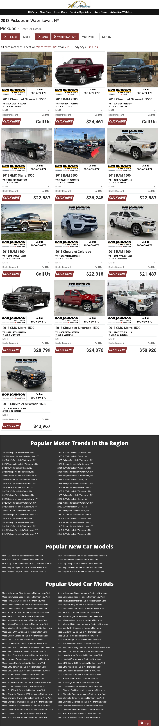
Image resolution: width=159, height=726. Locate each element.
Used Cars (60, 12)
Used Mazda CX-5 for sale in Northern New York (79, 628)
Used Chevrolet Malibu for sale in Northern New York (26, 706)
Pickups (10, 36)
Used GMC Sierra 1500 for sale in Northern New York (81, 663)
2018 (43, 36)
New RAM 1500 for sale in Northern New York (22, 556)
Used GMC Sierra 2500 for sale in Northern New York (26, 671)
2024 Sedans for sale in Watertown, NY (20, 476)
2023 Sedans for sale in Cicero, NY (18, 487)
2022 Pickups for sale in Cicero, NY (18, 495)
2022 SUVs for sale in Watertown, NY (74, 491)
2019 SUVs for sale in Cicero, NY (17, 518)
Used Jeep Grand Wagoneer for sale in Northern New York (83, 647)
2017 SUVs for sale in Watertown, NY (74, 530)
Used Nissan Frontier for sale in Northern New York (25, 624)
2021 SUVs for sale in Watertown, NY (19, 503)
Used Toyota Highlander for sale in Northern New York (81, 601)
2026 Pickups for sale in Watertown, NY (20, 452)
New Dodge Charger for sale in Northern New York (25, 571)
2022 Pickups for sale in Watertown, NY (75, 495)
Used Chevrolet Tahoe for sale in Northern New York (80, 698)
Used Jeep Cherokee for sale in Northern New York (25, 655)
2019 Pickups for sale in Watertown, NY (20, 522)
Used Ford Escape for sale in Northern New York (79, 674)
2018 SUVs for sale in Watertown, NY (19, 526)
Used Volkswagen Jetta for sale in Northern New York (26, 597)
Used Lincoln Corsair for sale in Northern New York (25, 636)
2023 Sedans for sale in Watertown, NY (75, 487)
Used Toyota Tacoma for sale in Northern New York (25, 605)
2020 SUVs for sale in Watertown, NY (19, 510)
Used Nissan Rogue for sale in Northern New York (79, 616)
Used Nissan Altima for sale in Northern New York (79, 620)
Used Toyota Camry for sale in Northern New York (79, 605)
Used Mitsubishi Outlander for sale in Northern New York (82, 624)
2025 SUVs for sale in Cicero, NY (72, 456)
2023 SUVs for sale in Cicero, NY (72, 479)
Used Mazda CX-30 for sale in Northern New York (79, 632)
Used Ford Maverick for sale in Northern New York (79, 686)
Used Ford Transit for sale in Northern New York (23, 690)
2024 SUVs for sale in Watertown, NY (74, 468)
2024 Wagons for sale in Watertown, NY (75, 476)
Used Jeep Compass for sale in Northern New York (80, 651)
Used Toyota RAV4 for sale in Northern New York (24, 601)
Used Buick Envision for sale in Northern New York (80, 717)
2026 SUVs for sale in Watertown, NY (74, 452)
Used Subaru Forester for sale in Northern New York (25, 612)
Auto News (100, 12)
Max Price (89, 36)
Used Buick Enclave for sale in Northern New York (24, 717)
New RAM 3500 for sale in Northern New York (77, 559)
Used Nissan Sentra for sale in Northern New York (24, 620)
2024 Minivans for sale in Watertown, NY (20, 479)
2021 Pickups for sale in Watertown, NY (75, 503)
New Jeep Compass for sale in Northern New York (79, 563)
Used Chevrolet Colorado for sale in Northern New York (82, 702)
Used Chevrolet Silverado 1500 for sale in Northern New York (27, 694)
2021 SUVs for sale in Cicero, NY (72, 499)
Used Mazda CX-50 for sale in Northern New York (24, 632)
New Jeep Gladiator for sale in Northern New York (79, 567)
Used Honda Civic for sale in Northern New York (23, 663)
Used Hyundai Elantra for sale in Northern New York (25, 659)
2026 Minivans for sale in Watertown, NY (20, 456)
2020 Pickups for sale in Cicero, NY (73, 510)
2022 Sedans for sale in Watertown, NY (20, 499)
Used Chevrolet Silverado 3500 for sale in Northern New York (27, 710)
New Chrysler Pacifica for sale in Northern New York (80, 571)
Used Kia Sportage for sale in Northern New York (79, 639)
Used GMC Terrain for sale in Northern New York (24, 667)
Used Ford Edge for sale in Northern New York (78, 682)
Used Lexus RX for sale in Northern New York (77, 636)
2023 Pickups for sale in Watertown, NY (75, 483)
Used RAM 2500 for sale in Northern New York (23, 616)
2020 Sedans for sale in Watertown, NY (75, 514)
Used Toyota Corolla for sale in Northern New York (24, 608)
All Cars (32, 12)
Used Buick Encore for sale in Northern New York (79, 713)
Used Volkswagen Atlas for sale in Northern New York (26, 593)
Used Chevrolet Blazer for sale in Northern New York (80, 709)
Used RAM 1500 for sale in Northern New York (78, 612)
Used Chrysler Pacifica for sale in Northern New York (81, 690)
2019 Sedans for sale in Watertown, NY (75, 522)
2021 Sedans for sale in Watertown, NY (20, 507)
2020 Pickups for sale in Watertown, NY (20, 514)
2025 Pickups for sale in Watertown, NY (75, 460)
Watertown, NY (65, 36)
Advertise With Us (121, 12)
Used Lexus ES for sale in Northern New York (22, 639)
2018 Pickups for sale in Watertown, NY (20, 530)
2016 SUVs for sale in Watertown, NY (74, 534)
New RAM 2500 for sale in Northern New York (22, 559)
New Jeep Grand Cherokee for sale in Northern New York (28, 563)
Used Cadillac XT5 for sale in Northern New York (24, 713)
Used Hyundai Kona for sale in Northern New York (79, 655)
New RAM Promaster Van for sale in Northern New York (82, 556)
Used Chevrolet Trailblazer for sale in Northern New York (27, 702)
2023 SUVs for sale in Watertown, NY (19, 483)
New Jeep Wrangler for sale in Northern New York (24, 567)
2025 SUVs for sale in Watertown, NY (19, 460)
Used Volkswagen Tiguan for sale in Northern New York (82, 593)
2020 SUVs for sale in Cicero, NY (72, 507)
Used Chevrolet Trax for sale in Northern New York (80, 706)
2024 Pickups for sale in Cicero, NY (18, 472)
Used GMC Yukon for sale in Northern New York (78, 671)
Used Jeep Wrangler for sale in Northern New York (25, 651)
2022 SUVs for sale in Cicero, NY (17, 491)
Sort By (107, 36)
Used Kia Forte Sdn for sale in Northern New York (24, 643)
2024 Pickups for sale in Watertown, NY (75, 472)
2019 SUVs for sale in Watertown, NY (74, 518)
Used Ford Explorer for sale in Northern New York (24, 686)
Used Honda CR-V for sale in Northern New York (79, 659)
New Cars (45, 12)
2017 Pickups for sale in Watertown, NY (20, 534)
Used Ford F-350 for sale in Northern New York (23, 678)
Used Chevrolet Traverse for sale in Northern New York (26, 698)
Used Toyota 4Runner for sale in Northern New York (80, 608)
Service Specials (80, 12)
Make (27, 36)
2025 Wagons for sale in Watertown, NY (20, 464)
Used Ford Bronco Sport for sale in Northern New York (26, 682)
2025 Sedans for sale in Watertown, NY (75, 464)
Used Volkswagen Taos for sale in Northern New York (81, 597)
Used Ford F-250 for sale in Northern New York (78, 678)
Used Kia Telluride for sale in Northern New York (78, 643)
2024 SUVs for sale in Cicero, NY (17, 468)
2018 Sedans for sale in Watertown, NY (75, 526)
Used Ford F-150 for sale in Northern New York (23, 674)
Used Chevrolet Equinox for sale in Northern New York (81, 694)
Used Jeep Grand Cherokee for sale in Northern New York (28, 647)
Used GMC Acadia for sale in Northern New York (79, 667)
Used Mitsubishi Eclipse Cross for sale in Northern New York (27, 628)
